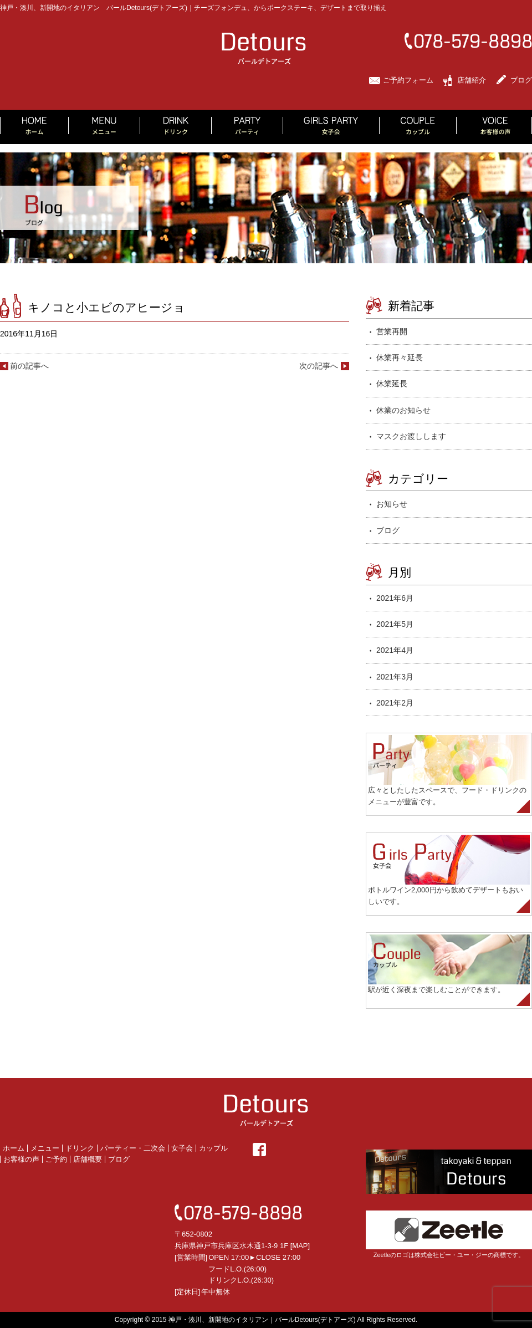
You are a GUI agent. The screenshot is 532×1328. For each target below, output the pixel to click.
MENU (104, 127)
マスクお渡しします (411, 436)
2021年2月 (394, 702)
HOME (34, 127)
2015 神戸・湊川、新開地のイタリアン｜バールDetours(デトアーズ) (254, 1320)
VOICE (494, 127)
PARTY (247, 127)
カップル (213, 1148)
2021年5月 (394, 624)
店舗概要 (87, 1159)
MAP (300, 1246)
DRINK (176, 127)
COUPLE (418, 127)
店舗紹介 (471, 80)
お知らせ (391, 503)
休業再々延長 (399, 357)
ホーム (13, 1148)
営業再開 (391, 331)
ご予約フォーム (408, 80)
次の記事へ (318, 365)
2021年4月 (394, 650)
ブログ (521, 80)
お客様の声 (21, 1159)
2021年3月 (394, 676)
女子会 (182, 1148)
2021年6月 (394, 598)
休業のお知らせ (403, 410)
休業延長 (391, 383)
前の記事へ (29, 365)
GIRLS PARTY (331, 127)
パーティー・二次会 (132, 1148)
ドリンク (79, 1148)
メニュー (44, 1148)
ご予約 (56, 1159)
